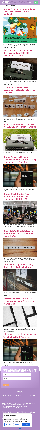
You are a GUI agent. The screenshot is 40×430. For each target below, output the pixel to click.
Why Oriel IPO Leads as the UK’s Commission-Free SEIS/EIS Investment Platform (18, 53)
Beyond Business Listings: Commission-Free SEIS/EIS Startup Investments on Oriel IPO (20, 159)
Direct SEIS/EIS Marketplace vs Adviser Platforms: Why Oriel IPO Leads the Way (19, 233)
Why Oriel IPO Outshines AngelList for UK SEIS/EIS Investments (19, 335)
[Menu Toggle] (30, 2)
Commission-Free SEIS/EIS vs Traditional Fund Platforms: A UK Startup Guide (18, 301)
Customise (8, 424)
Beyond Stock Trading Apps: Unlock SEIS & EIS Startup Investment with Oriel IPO (16, 196)
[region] (17, 420)
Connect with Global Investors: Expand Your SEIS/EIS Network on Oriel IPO (19, 90)
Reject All (17, 424)
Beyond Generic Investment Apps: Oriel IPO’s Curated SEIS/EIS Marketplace (19, 12)
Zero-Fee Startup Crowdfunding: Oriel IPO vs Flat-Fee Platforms (18, 265)
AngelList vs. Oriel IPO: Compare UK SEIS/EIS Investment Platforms (19, 125)
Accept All (26, 424)
